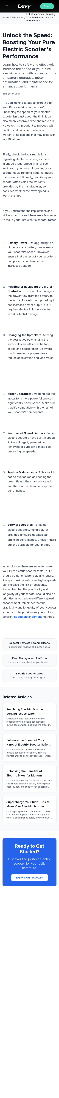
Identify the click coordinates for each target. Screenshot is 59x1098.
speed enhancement (28, 616)
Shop (47, 6)
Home (6, 17)
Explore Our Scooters (29, 877)
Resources (17, 17)
